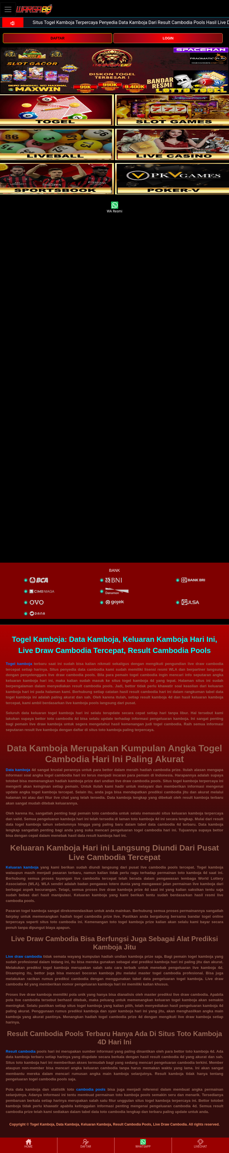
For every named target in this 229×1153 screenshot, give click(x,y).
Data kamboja (18, 770)
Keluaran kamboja (22, 867)
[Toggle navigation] (8, 9)
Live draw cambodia (24, 956)
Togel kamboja (19, 664)
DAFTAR (57, 38)
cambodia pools (91, 1089)
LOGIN (168, 38)
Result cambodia (20, 1051)
